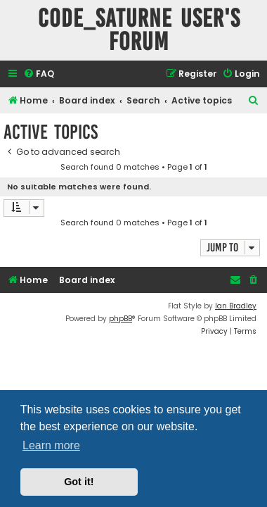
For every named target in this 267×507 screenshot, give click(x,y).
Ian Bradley (235, 306)
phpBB (120, 318)
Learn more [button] (51, 445)
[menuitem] (38, 74)
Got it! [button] (78, 481)
